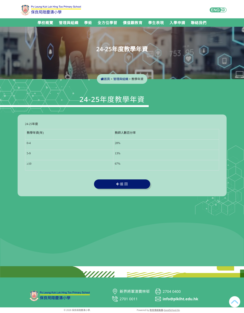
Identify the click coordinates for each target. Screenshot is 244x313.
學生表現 (156, 23)
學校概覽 (45, 23)
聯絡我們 (199, 23)
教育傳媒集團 (156, 310)
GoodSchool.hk (172, 310)
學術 (88, 23)
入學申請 (177, 23)
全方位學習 (107, 23)
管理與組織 (68, 23)
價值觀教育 (133, 23)
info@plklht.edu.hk (180, 298)
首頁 (105, 79)
